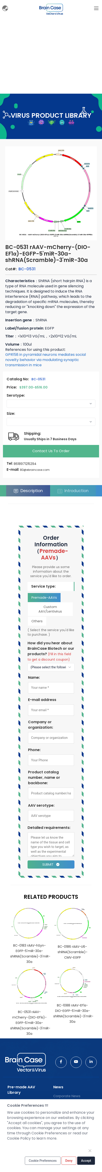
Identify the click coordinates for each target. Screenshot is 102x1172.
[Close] (90, 1151)
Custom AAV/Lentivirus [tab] (50, 609)
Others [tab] (37, 621)
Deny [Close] (68, 1160)
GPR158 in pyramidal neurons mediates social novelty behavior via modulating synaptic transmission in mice (45, 360)
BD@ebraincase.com (35, 470)
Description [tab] (28, 491)
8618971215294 (25, 463)
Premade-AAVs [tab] (44, 597)
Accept (86, 1160)
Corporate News (66, 1096)
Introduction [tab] (73, 491)
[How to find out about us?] (51, 667)
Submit (50, 864)
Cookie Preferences (43, 1160)
